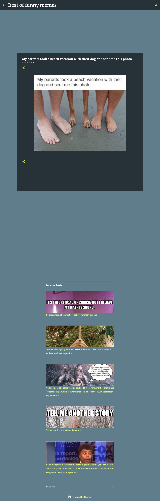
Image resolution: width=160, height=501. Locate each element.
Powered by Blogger (80, 497)
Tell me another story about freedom (63, 430)
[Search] (156, 5)
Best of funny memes (32, 5)
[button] (23, 68)
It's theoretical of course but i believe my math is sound (71, 315)
